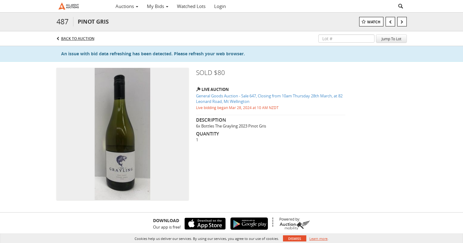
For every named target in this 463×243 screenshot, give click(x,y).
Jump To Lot (391, 38)
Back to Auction (77, 38)
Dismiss (294, 238)
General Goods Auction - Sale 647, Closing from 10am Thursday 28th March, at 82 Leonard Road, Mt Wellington (269, 98)
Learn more (318, 238)
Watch (373, 22)
